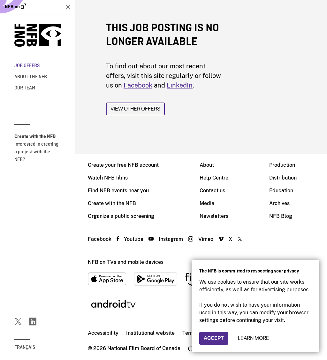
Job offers (27, 65)
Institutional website (150, 333)
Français (24, 347)
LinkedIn (180, 85)
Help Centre (214, 178)
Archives (279, 203)
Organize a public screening (121, 216)
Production (282, 165)
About (207, 165)
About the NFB (30, 77)
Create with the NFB (112, 203)
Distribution (283, 178)
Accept (214, 338)
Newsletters (214, 216)
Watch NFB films (108, 178)
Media (207, 203)
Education (281, 191)
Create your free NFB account (123, 165)
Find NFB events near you (118, 191)
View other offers (135, 109)
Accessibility (103, 333)
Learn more (253, 338)
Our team (24, 88)
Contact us (212, 191)
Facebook (138, 85)
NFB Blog (280, 216)
